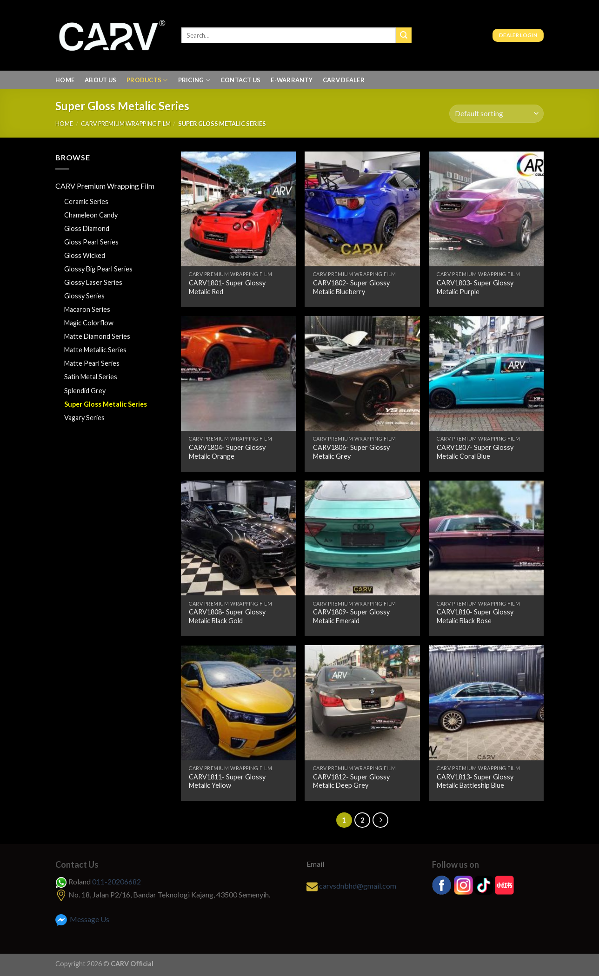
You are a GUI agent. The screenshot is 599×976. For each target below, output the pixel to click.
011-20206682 (116, 881)
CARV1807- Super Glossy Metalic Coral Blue (475, 451)
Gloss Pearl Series (91, 242)
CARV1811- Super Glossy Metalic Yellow (227, 781)
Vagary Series (84, 418)
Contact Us (240, 80)
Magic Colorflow (88, 323)
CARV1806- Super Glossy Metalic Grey (351, 451)
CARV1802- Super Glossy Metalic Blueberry (351, 287)
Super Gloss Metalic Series (105, 404)
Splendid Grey (85, 391)
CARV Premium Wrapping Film (126, 123)
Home (64, 80)
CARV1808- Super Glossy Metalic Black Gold (227, 616)
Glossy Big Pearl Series (98, 269)
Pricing (194, 80)
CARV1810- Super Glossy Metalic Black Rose (475, 616)
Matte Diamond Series (97, 336)
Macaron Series (87, 309)
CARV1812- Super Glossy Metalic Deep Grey (351, 781)
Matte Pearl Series (92, 363)
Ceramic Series (86, 201)
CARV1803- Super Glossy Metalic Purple (475, 287)
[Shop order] (496, 114)
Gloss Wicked (84, 255)
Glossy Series (84, 296)
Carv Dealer (344, 80)
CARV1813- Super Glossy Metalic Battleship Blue (475, 781)
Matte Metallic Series (95, 350)
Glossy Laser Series (93, 282)
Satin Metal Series (90, 377)
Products (147, 80)
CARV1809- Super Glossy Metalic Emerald (351, 616)
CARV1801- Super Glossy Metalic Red (227, 287)
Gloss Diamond (86, 228)
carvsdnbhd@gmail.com (357, 885)
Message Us (82, 919)
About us (100, 80)
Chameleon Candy (91, 215)
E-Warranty (292, 80)
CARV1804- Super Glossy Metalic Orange (227, 451)
